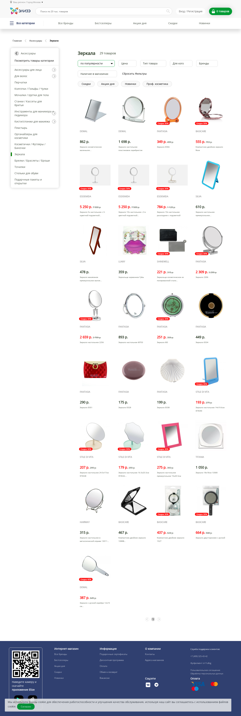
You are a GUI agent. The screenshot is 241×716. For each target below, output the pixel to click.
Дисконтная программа (112, 660)
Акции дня (140, 23)
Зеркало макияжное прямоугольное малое (90, 279)
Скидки (172, 23)
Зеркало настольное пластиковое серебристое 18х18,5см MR (130, 150)
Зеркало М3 (162, 342)
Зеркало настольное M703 (130, 342)
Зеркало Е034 (202, 342)
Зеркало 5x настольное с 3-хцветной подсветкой (92, 214)
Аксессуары (35, 40)
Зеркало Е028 (124, 407)
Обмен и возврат (108, 672)
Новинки (204, 23)
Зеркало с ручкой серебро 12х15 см (95, 604)
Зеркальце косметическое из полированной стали (170, 279)
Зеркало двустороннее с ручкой (210, 537)
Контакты (150, 654)
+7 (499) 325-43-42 (199, 656)
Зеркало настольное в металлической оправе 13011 (93, 539)
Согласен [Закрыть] (26, 706)
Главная (17, 40)
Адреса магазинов (154, 660)
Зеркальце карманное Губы (131, 277)
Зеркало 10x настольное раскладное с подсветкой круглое (168, 215)
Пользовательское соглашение (205, 670)
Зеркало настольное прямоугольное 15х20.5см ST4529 (169, 476)
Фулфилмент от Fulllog (200, 663)
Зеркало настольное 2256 (92, 342)
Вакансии (105, 678)
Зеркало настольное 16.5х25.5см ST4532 (133, 474)
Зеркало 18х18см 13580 (207, 472)
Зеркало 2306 (202, 277)
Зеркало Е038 (163, 407)
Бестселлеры (103, 23)
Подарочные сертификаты (113, 654)
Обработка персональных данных (206, 673)
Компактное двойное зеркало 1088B (132, 539)
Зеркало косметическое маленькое (91, 149)
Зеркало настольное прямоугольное (205, 214)
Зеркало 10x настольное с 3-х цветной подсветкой (132, 214)
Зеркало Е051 (86, 407)
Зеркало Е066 (163, 147)
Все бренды (65, 23)
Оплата (103, 666)
